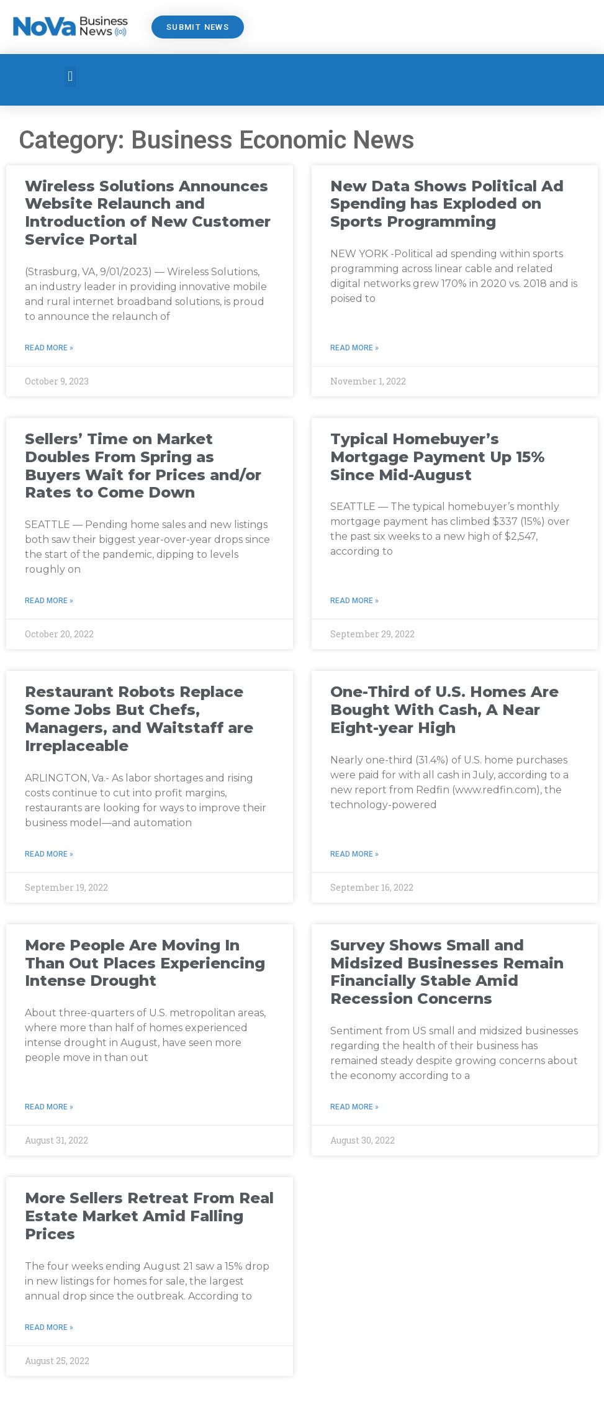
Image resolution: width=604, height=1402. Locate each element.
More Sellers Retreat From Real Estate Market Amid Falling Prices (149, 1216)
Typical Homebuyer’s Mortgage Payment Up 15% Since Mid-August (437, 457)
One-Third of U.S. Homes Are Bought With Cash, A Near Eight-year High (444, 710)
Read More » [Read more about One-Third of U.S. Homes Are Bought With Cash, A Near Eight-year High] (354, 854)
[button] (70, 76)
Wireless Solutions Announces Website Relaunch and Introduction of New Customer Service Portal (148, 212)
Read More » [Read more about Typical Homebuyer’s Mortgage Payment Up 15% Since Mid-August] (354, 600)
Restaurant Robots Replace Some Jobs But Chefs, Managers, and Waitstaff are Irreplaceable (139, 718)
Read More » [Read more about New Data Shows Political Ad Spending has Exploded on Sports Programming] (354, 348)
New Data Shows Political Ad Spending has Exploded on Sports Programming (447, 204)
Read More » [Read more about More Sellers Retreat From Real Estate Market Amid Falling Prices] (49, 1327)
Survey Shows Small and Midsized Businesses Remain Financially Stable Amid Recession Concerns (447, 972)
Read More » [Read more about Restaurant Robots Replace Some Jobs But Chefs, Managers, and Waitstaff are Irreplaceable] (49, 854)
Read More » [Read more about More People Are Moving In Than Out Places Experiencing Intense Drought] (49, 1107)
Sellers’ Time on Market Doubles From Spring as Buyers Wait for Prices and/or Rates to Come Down (143, 465)
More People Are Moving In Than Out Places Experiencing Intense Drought (145, 963)
